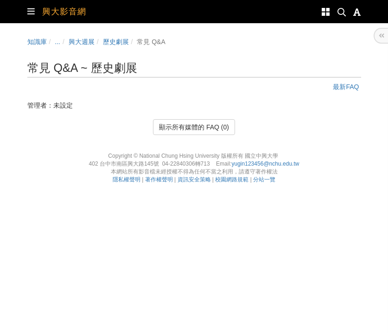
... (57, 41)
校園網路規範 (231, 179)
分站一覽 (264, 179)
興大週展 (82, 41)
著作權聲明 (159, 179)
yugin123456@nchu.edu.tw (265, 164)
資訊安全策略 (194, 179)
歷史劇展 (116, 41)
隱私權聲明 (126, 179)
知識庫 (37, 41)
